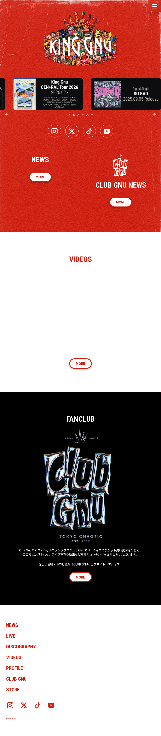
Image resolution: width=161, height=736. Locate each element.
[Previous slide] (6, 115)
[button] (154, 5)
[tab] (69, 115)
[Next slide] (154, 115)
